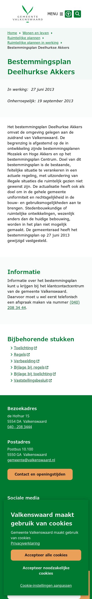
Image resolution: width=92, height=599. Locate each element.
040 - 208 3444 (19, 426)
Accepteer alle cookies (46, 555)
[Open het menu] (55, 14)
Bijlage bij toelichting (35, 373)
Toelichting (25, 348)
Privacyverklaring (25, 543)
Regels (22, 354)
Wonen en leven (35, 33)
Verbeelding (27, 361)
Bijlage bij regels (31, 367)
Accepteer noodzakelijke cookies (46, 571)
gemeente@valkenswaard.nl (31, 459)
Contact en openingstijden (40, 474)
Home (12, 33)
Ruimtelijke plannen (23, 38)
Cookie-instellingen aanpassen (46, 585)
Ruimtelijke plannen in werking (32, 43)
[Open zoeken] (77, 14)
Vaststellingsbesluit (33, 380)
